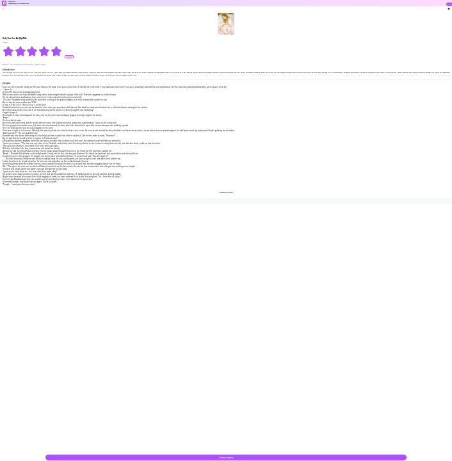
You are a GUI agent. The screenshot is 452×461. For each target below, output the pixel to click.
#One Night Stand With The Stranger (21, 64)
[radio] (9, 51)
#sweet (37, 64)
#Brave (43, 64)
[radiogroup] (32, 51)
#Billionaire (6, 64)
